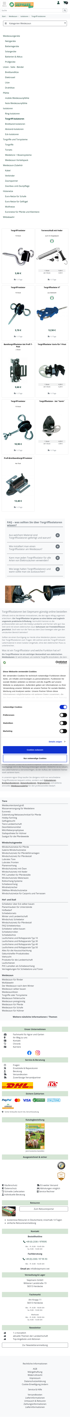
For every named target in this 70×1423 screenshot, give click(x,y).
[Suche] (32, 10)
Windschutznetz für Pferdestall (17, 856)
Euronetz (6, 811)
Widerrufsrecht (35, 1375)
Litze (7, 82)
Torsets (8, 149)
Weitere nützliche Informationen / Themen (35, 1016)
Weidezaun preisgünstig (13, 1001)
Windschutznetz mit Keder (14, 871)
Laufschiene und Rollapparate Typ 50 (20, 947)
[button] (35, 536)
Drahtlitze (10, 87)
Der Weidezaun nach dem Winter (18, 985)
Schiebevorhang (9, 884)
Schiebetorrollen (10, 931)
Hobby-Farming (9, 817)
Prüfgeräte (10, 61)
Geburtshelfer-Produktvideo (15, 953)
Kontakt (11, 1040)
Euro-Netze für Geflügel (16, 201)
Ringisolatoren (43, 783)
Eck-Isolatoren (12, 134)
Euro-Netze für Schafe (15, 196)
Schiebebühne (9, 935)
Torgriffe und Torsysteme (15, 139)
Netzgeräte (10, 41)
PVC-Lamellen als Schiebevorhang (18, 966)
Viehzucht (6, 956)
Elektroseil (10, 77)
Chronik (11, 1043)
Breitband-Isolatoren (15, 123)
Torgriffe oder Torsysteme (14, 995)
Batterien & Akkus (13, 56)
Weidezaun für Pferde (12, 1004)
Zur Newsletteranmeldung (35, 1345)
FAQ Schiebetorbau (11, 925)
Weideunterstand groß (13, 805)
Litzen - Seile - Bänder (13, 67)
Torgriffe (9, 144)
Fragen (11, 1065)
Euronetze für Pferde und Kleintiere (22, 211)
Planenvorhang (9, 865)
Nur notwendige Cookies (35, 758)
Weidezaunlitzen (10, 992)
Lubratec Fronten (10, 862)
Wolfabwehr (8, 982)
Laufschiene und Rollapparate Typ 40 (20, 944)
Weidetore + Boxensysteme (18, 155)
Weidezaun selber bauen (14, 988)
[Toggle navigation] (4, 4)
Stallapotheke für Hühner (14, 833)
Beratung (12, 1071)
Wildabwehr (9, 217)
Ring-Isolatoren (12, 113)
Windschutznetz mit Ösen (14, 868)
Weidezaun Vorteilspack (16, 160)
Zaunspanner (11, 180)
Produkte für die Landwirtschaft (17, 959)
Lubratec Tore (8, 859)
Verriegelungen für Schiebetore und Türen (22, 969)
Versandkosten (14, 1074)
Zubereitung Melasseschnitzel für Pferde (21, 814)
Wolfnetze (10, 206)
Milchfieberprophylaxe (13, 830)
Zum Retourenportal (44, 1208)
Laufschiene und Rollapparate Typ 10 (20, 938)
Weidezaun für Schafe (12, 1007)
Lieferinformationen (35, 1397)
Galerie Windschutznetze (14, 850)
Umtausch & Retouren (35, 1400)
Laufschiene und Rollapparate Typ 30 (20, 941)
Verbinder (10, 175)
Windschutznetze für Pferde (15, 846)
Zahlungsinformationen (35, 1404)
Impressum (35, 1378)
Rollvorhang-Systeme (12, 881)
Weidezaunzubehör (19, 786)
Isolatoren (8, 108)
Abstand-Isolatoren (14, 129)
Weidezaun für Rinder (12, 979)
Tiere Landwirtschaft (12, 824)
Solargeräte (10, 51)
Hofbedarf (7, 910)
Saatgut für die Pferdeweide (15, 836)
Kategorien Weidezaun (35, 23)
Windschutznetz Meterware (15, 877)
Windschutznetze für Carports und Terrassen (23, 893)
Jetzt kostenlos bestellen (35, 1151)
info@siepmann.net (40, 1268)
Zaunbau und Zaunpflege (17, 186)
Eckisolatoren (50, 780)
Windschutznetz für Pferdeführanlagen (21, 853)
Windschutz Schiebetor (13, 919)
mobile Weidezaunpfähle (17, 98)
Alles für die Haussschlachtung (16, 950)
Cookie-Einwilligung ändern (35, 1384)
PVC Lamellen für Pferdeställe (16, 874)
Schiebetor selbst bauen (13, 928)
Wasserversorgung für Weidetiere (18, 808)
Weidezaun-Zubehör (13, 165)
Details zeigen (55, 742)
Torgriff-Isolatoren (14, 118)
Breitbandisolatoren (10, 783)
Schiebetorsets (9, 913)
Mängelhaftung (35, 1371)
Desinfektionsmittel (11, 827)
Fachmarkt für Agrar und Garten (23, 1034)
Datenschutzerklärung (35, 1381)
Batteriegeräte (12, 46)
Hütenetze (8, 191)
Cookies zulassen (35, 750)
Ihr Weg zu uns (14, 1037)
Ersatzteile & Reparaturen (20, 1068)
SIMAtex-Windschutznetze (14, 890)
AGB (35, 1368)
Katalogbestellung (35, 1119)
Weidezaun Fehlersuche (13, 998)
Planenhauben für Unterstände (17, 907)
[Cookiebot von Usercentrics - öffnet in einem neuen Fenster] (55, 662)
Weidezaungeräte (11, 36)
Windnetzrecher (9, 887)
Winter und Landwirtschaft (15, 916)
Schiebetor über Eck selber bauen (18, 903)
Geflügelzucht (8, 820)
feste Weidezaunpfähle (16, 103)
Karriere (11, 1046)
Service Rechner (47, 1191)
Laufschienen (8, 962)
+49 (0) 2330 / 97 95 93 (35, 1259)
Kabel (8, 170)
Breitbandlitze (12, 72)
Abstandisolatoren (28, 783)
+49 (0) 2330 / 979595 (35, 1241)
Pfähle (6, 92)
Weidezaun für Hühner (13, 1010)
